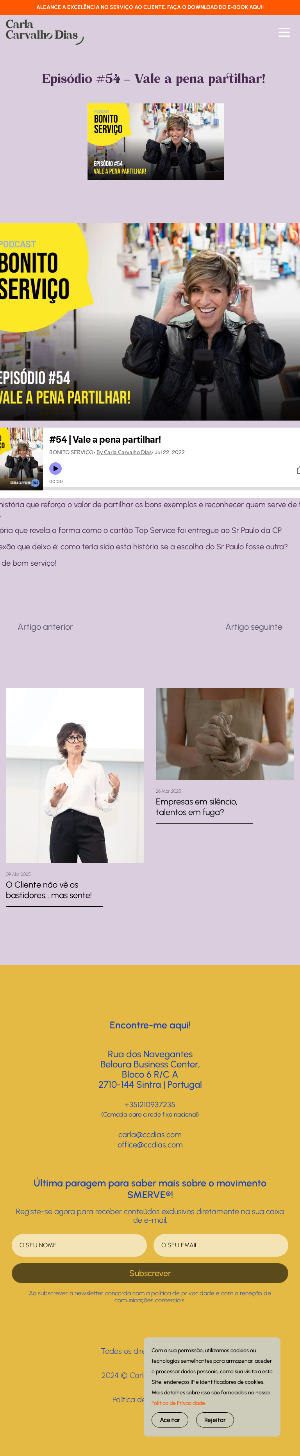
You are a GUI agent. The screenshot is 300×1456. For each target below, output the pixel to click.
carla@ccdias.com (150, 1134)
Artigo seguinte (253, 626)
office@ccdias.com (150, 1144)
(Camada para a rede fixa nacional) (150, 1114)
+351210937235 (150, 1104)
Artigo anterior (45, 626)
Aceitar (170, 1420)
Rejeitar (215, 1420)
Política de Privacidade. (179, 1403)
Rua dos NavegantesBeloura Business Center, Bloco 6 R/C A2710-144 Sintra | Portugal (150, 1069)
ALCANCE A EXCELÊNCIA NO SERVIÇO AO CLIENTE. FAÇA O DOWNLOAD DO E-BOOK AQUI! (150, 7)
